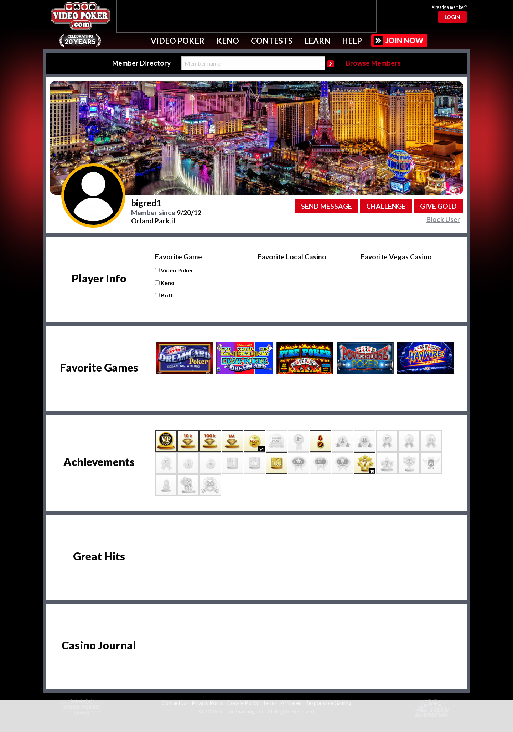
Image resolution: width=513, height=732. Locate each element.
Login (452, 17)
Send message (326, 206)
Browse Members (373, 63)
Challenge (386, 206)
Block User (443, 219)
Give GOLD (438, 206)
